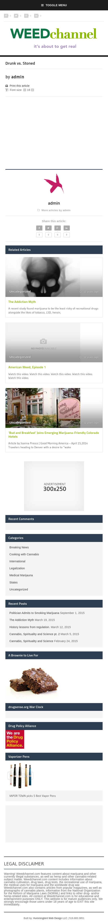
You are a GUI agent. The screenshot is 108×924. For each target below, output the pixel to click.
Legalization (17, 568)
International (17, 561)
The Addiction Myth (22, 301)
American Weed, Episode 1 (27, 367)
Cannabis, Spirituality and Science (31, 641)
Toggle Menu (54, 5)
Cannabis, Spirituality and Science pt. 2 (34, 634)
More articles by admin (53, 210)
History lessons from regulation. (29, 627)
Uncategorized (20, 291)
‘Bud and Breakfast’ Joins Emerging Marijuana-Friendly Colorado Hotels (53, 434)
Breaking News (19, 547)
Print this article (17, 86)
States (13, 582)
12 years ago (89, 357)
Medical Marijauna (21, 575)
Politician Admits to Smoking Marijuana (34, 613)
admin (17, 77)
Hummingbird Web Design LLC (50, 918)
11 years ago (89, 292)
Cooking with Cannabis (24, 554)
